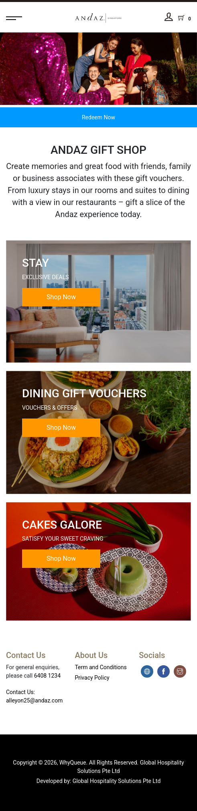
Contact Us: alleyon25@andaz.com (34, 696)
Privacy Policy (92, 677)
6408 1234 (47, 675)
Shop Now (61, 297)
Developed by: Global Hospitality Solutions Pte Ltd (99, 781)
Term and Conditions (100, 667)
